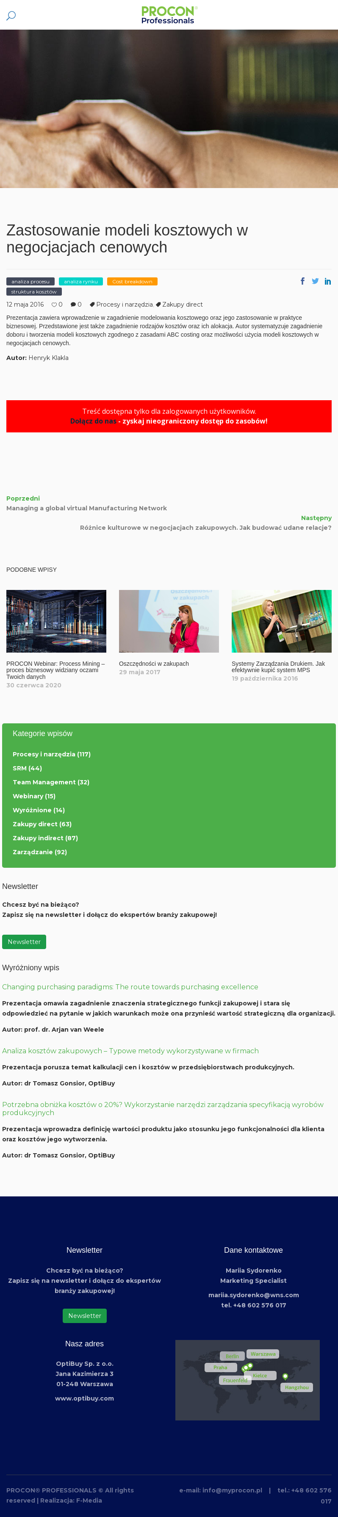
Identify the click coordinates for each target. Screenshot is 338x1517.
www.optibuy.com (84, 1398)
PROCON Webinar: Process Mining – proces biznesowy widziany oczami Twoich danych (55, 670)
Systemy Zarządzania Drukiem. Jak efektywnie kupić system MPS (278, 666)
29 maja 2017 (140, 672)
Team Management (44, 782)
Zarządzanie (33, 852)
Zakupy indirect (38, 838)
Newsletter (24, 942)
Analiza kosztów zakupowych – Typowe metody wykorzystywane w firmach (130, 1051)
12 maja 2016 (25, 304)
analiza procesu (30, 281)
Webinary (28, 796)
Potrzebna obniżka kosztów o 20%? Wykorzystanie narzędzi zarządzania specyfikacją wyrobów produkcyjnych (163, 1109)
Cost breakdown (132, 281)
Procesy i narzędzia (124, 304)
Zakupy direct (182, 304)
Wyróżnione (32, 810)
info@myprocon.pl (232, 1490)
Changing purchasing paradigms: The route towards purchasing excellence (130, 987)
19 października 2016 (265, 678)
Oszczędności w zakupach (154, 663)
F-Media (89, 1500)
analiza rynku (81, 281)
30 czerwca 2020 (33, 685)
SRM (20, 768)
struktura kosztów (34, 291)
